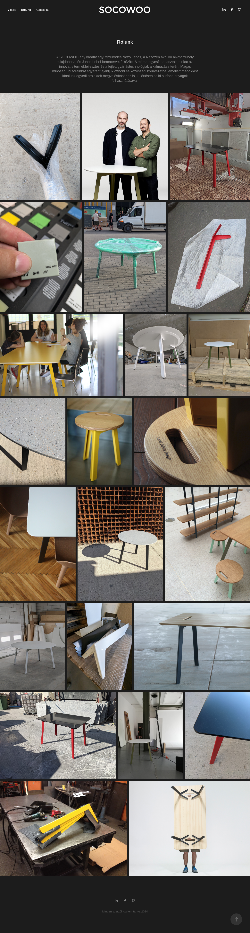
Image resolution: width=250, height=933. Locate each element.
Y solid (11, 9)
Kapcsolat (42, 9)
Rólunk (26, 9)
